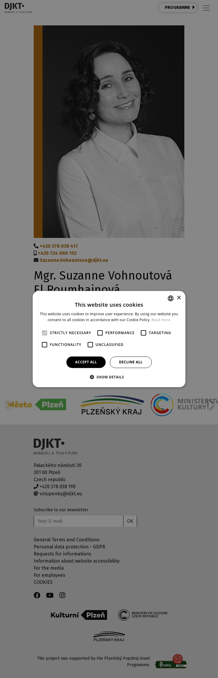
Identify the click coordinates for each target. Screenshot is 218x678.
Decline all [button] (131, 362)
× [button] (178, 298)
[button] (109, 377)
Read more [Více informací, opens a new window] (161, 319)
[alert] (109, 339)
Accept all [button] (86, 362)
